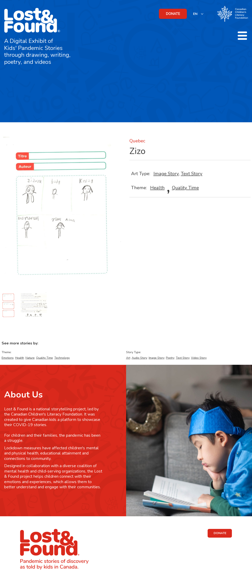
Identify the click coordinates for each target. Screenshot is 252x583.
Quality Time (185, 187)
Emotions (8, 358)
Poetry (170, 358)
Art (128, 358)
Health (157, 187)
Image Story (166, 173)
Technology (62, 358)
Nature (30, 358)
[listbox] (198, 14)
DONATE (173, 13)
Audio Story (139, 358)
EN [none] (195, 14)
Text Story (191, 173)
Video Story (199, 358)
